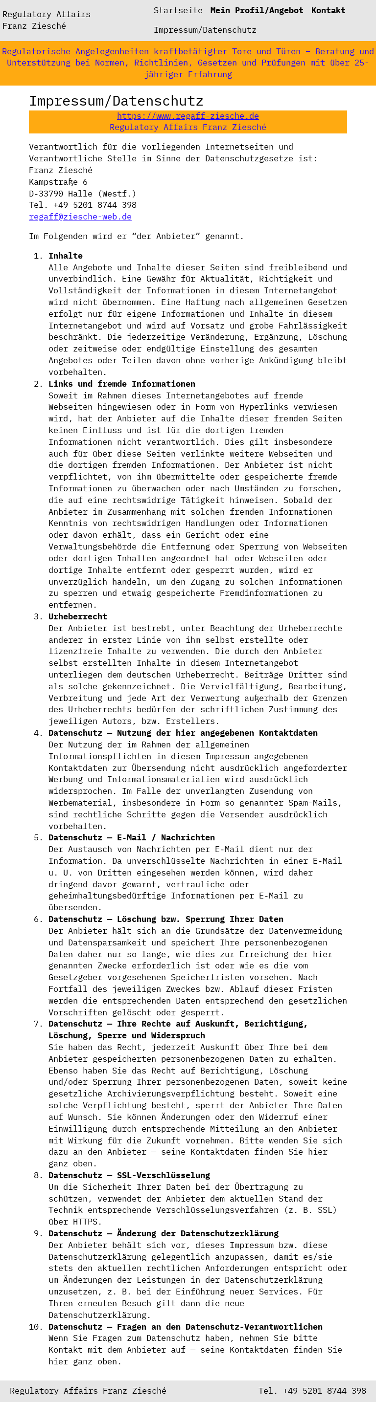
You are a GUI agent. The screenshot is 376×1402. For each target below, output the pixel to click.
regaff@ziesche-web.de (80, 216)
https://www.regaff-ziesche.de (188, 115)
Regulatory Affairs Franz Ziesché (46, 20)
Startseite (178, 10)
